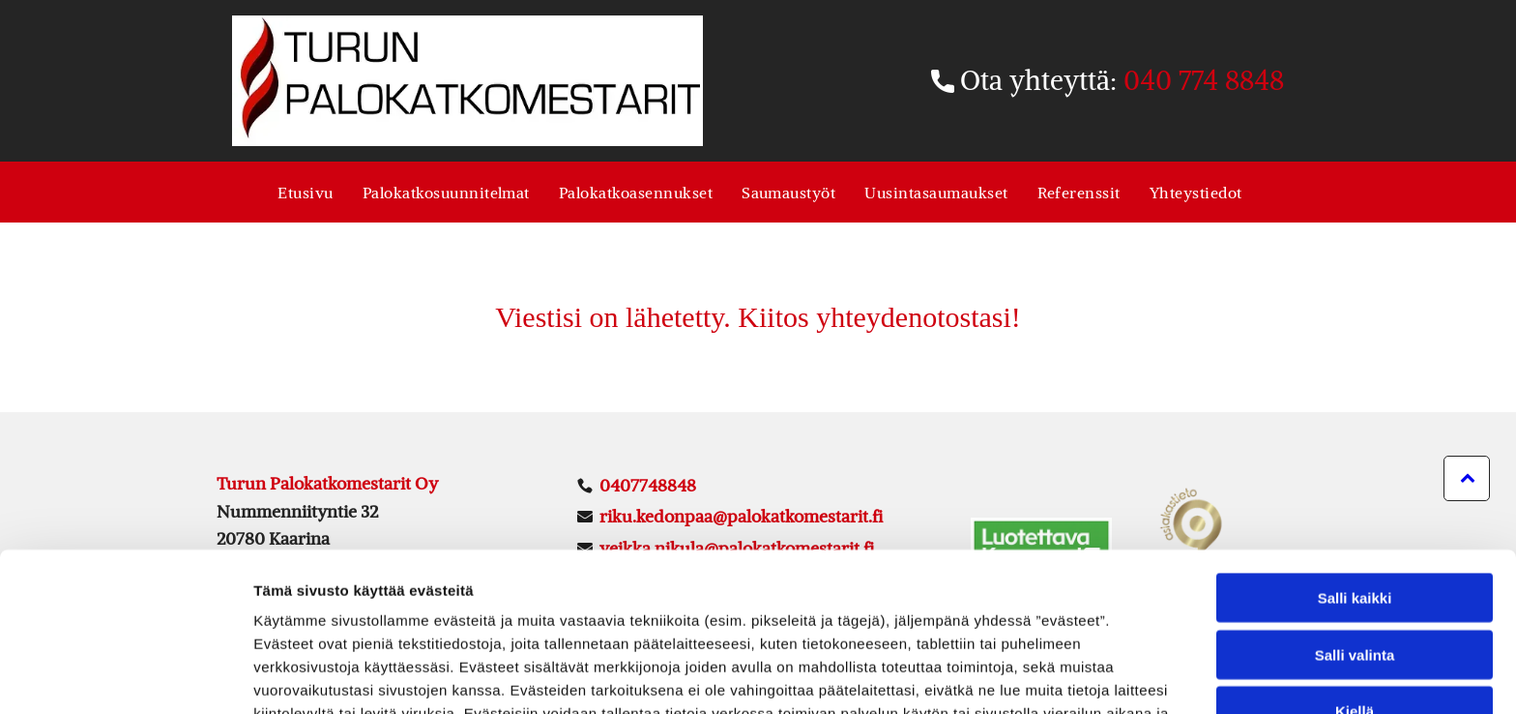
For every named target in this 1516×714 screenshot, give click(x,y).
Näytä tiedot (1034, 676)
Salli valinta (1355, 531)
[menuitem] (305, 191)
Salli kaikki (1355, 474)
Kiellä (1354, 588)
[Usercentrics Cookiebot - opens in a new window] (125, 676)
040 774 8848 (1203, 80)
